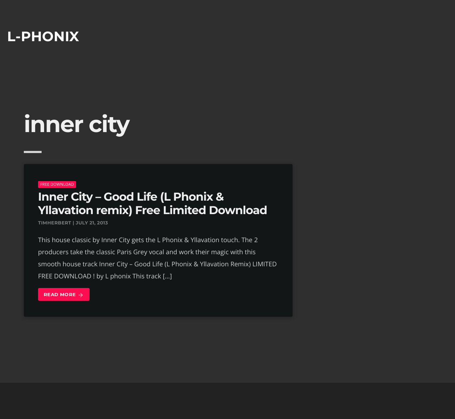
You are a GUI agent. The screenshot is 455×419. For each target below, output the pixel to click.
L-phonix (43, 36)
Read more (64, 295)
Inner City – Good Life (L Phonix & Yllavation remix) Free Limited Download (152, 203)
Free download (57, 184)
